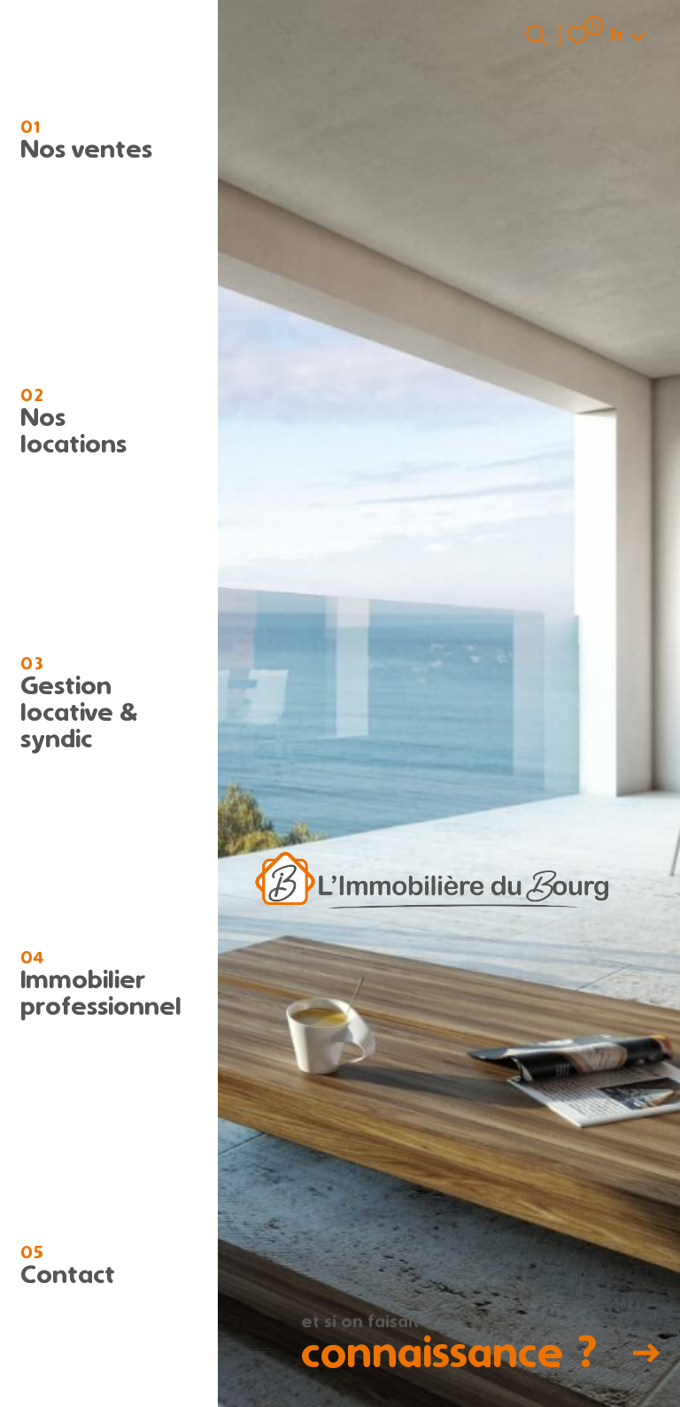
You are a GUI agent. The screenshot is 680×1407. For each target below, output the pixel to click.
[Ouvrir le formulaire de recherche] (536, 35)
